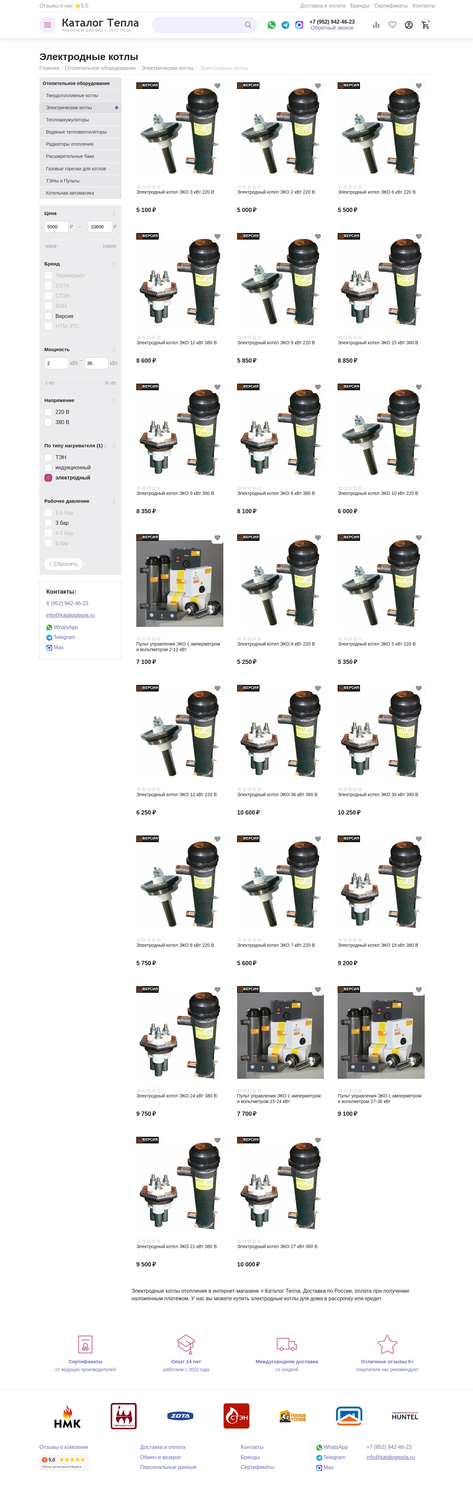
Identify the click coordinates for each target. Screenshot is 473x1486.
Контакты (424, 6)
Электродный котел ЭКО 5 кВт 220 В (377, 644)
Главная (49, 68)
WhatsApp (62, 627)
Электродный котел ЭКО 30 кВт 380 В (378, 794)
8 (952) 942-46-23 (67, 603)
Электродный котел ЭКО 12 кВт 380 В (176, 342)
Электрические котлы (167, 68)
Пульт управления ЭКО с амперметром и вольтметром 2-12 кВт (178, 646)
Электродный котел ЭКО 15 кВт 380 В (378, 342)
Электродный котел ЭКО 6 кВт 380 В (276, 493)
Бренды (360, 6)
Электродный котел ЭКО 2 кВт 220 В (276, 192)
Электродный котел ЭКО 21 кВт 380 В (176, 1246)
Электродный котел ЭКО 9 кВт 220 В (276, 342)
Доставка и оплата (323, 6)
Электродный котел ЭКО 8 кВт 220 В (175, 945)
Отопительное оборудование (100, 68)
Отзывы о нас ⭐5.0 (63, 6)
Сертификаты (391, 6)
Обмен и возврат (160, 1457)
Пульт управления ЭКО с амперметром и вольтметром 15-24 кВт (279, 1098)
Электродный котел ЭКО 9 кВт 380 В (175, 493)
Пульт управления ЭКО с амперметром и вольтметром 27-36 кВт (379, 1098)
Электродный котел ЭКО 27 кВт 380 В (277, 1246)
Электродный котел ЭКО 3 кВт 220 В (175, 192)
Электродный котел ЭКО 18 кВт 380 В (378, 945)
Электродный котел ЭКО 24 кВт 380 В (176, 1095)
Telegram (60, 637)
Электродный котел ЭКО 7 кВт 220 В (276, 945)
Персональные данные (168, 1467)
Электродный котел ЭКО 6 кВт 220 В (377, 192)
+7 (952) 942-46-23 (332, 22)
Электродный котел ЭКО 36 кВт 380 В (277, 794)
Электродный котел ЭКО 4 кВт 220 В (276, 644)
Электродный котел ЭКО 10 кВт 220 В (378, 493)
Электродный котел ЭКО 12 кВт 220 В (176, 794)
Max (55, 647)
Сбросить (63, 564)
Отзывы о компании (63, 1447)
